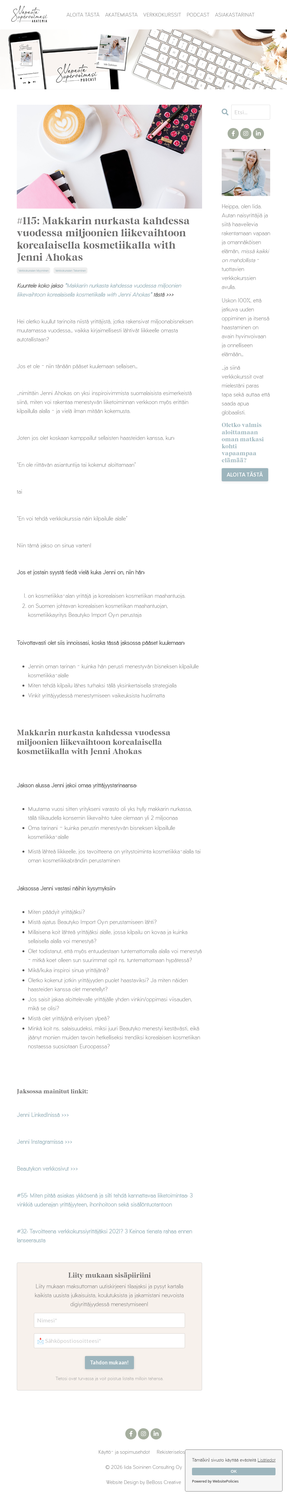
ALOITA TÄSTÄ (82, 14)
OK (234, 1471)
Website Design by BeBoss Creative (143, 1482)
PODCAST (198, 14)
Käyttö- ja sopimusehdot (124, 1452)
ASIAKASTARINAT (234, 14)
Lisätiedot (267, 1459)
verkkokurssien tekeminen (70, 270)
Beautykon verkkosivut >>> (47, 1168)
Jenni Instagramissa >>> (44, 1141)
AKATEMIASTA (121, 14)
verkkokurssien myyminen (33, 270)
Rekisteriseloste (173, 1452)
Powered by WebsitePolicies (215, 1481)
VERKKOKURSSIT (162, 14)
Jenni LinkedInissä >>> (43, 1114)
